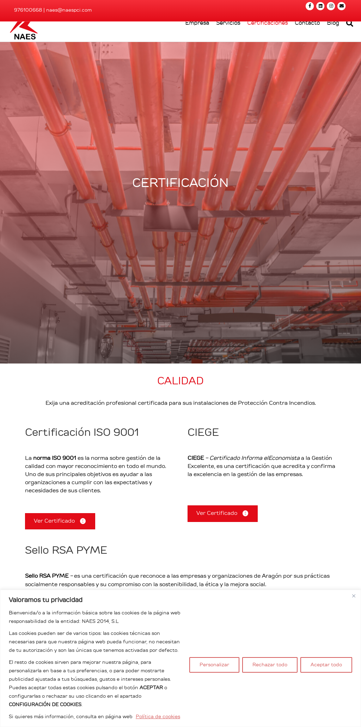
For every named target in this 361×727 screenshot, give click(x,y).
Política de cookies (158, 716)
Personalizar (214, 664)
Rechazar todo (269, 664)
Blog (326, 44)
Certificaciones (261, 44)
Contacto (300, 44)
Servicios (222, 44)
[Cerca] (353, 595)
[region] (180, 658)
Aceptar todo (326, 664)
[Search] (341, 45)
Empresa (191, 44)
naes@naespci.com (69, 10)
